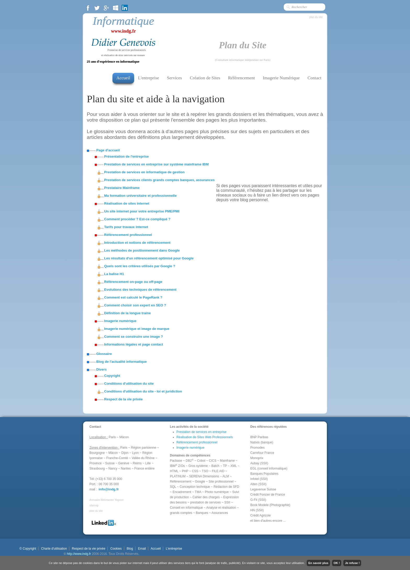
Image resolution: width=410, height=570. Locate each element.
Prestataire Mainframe (122, 188)
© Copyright (28, 548)
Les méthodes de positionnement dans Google (142, 250)
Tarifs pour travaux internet (126, 227)
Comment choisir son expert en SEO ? (135, 305)
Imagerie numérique (120, 321)
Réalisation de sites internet (126, 203)
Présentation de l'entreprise (126, 156)
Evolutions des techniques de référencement (140, 290)
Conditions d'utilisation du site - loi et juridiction (143, 391)
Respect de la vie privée (123, 399)
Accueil (123, 77)
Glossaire (104, 354)
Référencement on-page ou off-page (133, 282)
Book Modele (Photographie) (270, 505)
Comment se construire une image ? (133, 337)
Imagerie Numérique (281, 77)
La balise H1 (114, 274)
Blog (130, 548)
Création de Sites (205, 77)
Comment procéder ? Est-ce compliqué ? (137, 219)
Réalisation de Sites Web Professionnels (204, 437)
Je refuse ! (352, 563)
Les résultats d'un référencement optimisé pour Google (148, 258)
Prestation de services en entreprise (201, 432)
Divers (101, 369)
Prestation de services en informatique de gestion (144, 172)
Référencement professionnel (128, 235)
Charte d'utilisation (54, 548)
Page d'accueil (108, 150)
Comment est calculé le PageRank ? (133, 297)
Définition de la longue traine (127, 313)
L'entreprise (148, 77)
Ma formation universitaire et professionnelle (140, 196)
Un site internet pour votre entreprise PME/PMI (141, 211)
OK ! (337, 563)
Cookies (116, 548)
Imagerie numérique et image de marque (136, 329)
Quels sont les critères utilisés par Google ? (139, 266)
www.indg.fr (123, 31)
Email (142, 548)
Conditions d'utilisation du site (128, 383)
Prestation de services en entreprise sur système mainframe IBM (156, 164)
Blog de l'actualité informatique (121, 362)
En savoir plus (318, 563)
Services (174, 77)
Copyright (112, 376)
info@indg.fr (109, 489)
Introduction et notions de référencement (137, 243)
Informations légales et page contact (133, 344)
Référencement (241, 77)
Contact (314, 77)
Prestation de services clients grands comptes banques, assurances (159, 180)
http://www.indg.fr (79, 554)
